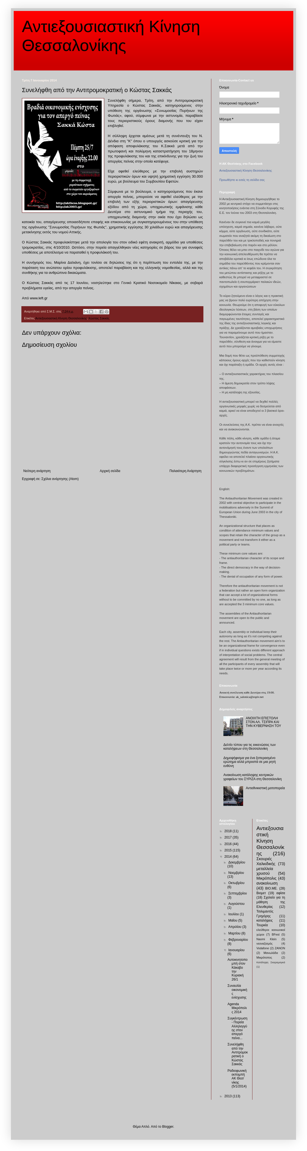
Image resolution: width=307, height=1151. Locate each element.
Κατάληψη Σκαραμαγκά (271, 962)
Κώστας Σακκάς (99, 318)
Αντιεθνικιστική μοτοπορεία (265, 788)
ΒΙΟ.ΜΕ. (271, 888)
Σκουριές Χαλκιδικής (266, 861)
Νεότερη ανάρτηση (36, 471)
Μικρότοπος (264, 957)
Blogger (167, 1127)
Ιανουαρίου (236, 950)
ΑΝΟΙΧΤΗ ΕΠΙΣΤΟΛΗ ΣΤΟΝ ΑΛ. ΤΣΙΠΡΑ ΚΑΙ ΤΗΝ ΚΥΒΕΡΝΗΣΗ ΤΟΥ (263, 722)
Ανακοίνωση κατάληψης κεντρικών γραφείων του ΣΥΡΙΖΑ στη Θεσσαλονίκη (252, 777)
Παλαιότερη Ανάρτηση (185, 471)
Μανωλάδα (270, 952)
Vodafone (263, 948)
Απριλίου (235, 927)
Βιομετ (261, 893)
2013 (228, 1096)
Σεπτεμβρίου (237, 893)
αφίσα (280, 893)
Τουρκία (262, 925)
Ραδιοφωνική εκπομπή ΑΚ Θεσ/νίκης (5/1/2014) (237, 1079)
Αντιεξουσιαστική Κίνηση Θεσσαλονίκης (61, 318)
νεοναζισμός (265, 943)
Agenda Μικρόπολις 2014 (237, 1008)
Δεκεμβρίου (236, 862)
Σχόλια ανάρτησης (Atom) (60, 479)
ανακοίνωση (267, 883)
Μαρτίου (234, 933)
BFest (275, 934)
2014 (228, 857)
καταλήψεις (265, 920)
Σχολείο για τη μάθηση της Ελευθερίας (271, 902)
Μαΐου (233, 920)
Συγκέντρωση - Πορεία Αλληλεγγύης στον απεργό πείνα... (237, 1028)
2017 (228, 837)
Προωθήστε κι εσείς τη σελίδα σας (242, 179)
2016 (228, 844)
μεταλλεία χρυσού (265, 871)
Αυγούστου (236, 904)
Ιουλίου (234, 914)
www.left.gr (39, 298)
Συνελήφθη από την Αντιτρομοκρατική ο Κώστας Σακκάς (238, 1054)
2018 (228, 831)
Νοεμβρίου (236, 873)
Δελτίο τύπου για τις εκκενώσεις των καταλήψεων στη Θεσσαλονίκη (249, 747)
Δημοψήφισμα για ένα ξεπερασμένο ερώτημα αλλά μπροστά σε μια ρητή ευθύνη (249, 762)
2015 (228, 850)
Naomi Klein (267, 939)
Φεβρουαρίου (238, 940)
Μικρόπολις (267, 878)
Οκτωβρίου (236, 883)
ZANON (280, 948)
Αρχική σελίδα (110, 471)
